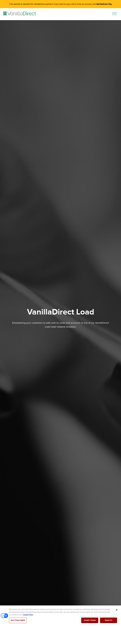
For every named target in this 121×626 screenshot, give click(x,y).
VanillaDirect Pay (104, 4)
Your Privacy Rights (17, 622)
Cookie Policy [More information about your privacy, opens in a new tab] (28, 616)
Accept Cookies (90, 622)
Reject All (108, 622)
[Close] (117, 611)
